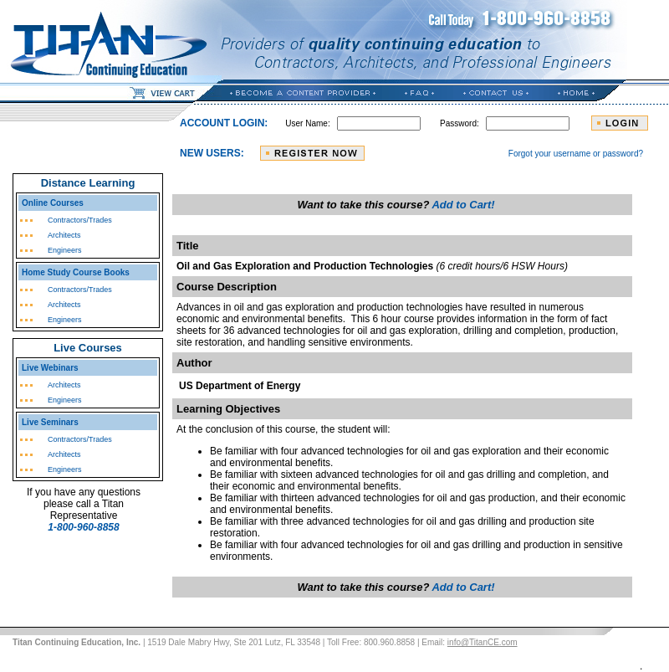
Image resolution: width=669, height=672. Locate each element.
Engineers (65, 250)
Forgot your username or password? (575, 153)
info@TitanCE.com (482, 642)
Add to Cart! (463, 204)
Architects (64, 235)
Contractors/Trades (80, 220)
